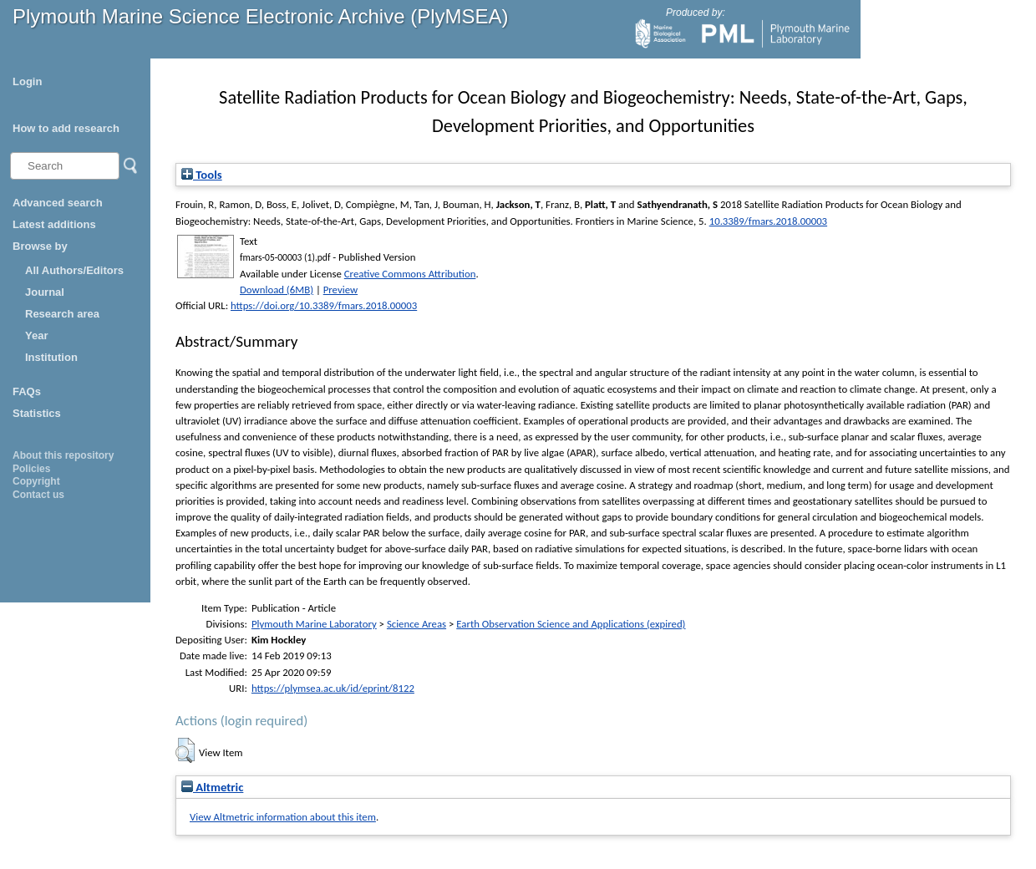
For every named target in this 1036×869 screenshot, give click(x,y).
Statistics (37, 413)
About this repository (63, 455)
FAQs (27, 391)
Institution (51, 357)
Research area (62, 313)
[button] (185, 750)
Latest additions (54, 224)
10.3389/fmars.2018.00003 (768, 221)
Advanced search (58, 202)
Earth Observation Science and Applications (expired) (570, 623)
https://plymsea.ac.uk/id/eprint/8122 (332, 688)
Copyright (36, 481)
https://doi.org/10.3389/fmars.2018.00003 (324, 305)
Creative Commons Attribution (410, 273)
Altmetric (212, 787)
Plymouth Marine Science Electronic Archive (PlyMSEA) (261, 16)
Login (27, 81)
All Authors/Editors (74, 270)
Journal (44, 292)
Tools (201, 174)
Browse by (40, 246)
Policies (31, 469)
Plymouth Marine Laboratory (314, 623)
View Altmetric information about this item (283, 817)
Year (36, 335)
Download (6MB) (276, 289)
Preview (340, 289)
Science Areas (416, 623)
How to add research (66, 128)
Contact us (38, 495)
